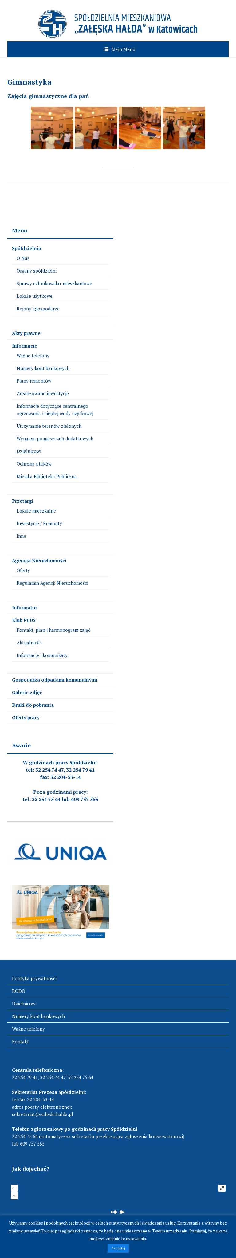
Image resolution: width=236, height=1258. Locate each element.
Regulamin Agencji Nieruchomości (52, 583)
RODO (18, 991)
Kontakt (20, 1041)
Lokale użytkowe (35, 296)
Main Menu (123, 49)
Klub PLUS (24, 620)
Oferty (23, 570)
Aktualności (29, 642)
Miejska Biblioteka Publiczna (47, 476)
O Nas (23, 258)
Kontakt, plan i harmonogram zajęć (53, 630)
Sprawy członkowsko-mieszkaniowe (54, 283)
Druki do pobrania (33, 705)
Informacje (24, 346)
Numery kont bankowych (43, 368)
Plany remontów (34, 381)
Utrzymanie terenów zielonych (49, 426)
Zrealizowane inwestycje (43, 393)
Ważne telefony (33, 355)
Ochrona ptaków (34, 464)
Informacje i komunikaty (42, 655)
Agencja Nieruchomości (39, 560)
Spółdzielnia (26, 248)
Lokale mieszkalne (36, 511)
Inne (21, 536)
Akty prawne (26, 333)
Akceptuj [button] (118, 1248)
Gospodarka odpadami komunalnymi (54, 680)
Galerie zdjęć (27, 692)
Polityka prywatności (34, 978)
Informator (24, 607)
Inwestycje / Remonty (39, 523)
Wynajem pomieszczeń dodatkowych (55, 438)
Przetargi (22, 501)
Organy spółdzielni (37, 271)
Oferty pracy (26, 717)
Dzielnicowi (29, 451)
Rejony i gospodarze (38, 308)
